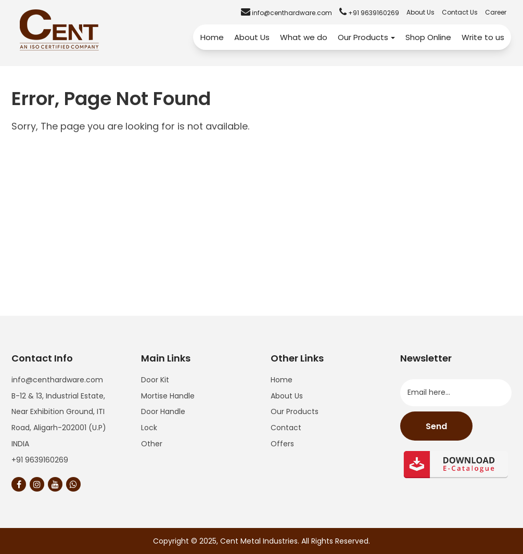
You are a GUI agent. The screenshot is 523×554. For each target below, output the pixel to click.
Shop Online (428, 37)
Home (212, 37)
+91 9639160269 (39, 460)
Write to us (483, 37)
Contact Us (460, 12)
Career (495, 12)
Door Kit (155, 380)
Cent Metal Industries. (259, 541)
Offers (282, 444)
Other (151, 444)
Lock (149, 427)
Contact (286, 427)
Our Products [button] (366, 37)
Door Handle (163, 411)
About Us (420, 12)
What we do (303, 37)
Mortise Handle (168, 396)
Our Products (294, 411)
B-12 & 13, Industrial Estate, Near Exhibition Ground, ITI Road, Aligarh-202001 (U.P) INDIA (58, 420)
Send (436, 426)
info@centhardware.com (57, 380)
